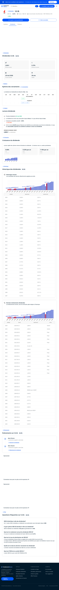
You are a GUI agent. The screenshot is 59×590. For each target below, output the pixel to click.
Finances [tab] (20, 24)
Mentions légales (42, 585)
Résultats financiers (20, 573)
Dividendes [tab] (12, 24)
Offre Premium (34, 576)
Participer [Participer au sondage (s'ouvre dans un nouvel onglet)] (53, 2)
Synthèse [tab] (6, 24)
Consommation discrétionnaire (35, 13)
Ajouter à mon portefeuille (16, 20)
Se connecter (48, 569)
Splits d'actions (19, 576)
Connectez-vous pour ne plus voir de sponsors (16, 479)
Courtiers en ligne (35, 569)
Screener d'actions (20, 569)
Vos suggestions (49, 573)
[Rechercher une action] (22, 6)
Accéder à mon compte (46, 6)
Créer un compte (49, 571)
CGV (47, 585)
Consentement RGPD (53, 585)
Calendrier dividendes (21, 571)
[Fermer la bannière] (57, 2)
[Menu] (56, 6)
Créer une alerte (43, 20)
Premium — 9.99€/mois (5, 579)
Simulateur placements (36, 571)
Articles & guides (34, 573)
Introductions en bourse (21, 578)
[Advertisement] (29, 39)
